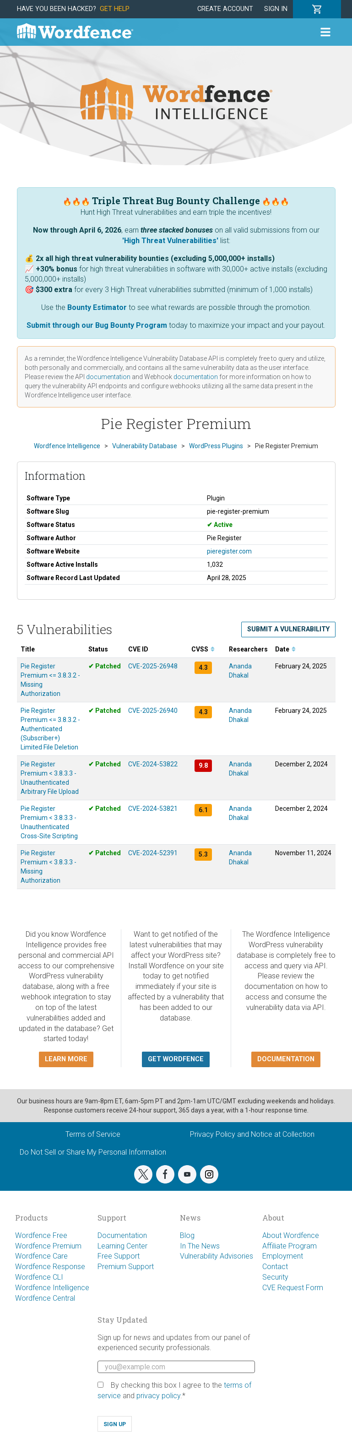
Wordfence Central (45, 1298)
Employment (282, 1256)
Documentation (122, 1235)
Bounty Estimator (97, 307)
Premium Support (125, 1266)
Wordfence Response (50, 1266)
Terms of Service (92, 1134)
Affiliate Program (289, 1246)
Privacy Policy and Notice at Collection (252, 1134)
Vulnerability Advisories (216, 1256)
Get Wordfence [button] (176, 1059)
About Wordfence (290, 1235)
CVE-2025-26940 (153, 710)
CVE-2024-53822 (153, 764)
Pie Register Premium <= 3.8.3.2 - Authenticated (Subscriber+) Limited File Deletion (50, 729)
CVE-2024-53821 (153, 808)
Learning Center (122, 1246)
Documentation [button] (285, 1059)
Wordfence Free (41, 1235)
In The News (200, 1246)
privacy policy (158, 1395)
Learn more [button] (66, 1059)
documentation (108, 376)
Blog (187, 1235)
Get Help (115, 9)
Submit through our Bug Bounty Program (97, 325)
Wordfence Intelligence (52, 1287)
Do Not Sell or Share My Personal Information (93, 1152)
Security (275, 1277)
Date (285, 649)
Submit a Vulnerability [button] (288, 629)
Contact (275, 1266)
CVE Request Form (292, 1287)
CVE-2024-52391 (153, 853)
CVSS (203, 649)
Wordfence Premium (48, 1246)
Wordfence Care (41, 1256)
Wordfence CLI (39, 1277)
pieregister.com (229, 551)
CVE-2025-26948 (153, 666)
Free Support (118, 1256)
